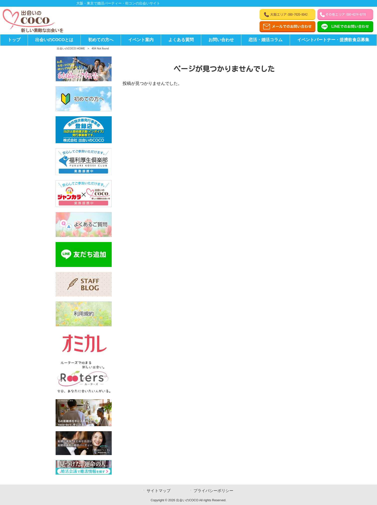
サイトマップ (159, 491)
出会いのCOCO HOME (71, 48)
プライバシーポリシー (213, 491)
